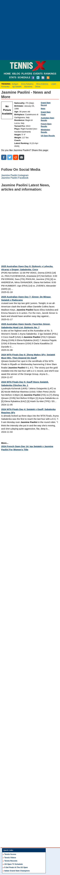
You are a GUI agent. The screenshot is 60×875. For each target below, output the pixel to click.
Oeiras (37, 87)
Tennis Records (10, 861)
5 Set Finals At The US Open (16, 867)
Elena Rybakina (27, 84)
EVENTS (38, 73)
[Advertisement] (30, 30)
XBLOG (16, 73)
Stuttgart (15, 84)
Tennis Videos (10, 858)
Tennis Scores (10, 854)
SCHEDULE (23, 77)
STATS (12, 77)
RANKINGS (50, 73)
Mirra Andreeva (42, 84)
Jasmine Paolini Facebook (14, 178)
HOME (7, 73)
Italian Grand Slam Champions (17, 871)
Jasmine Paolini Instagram (15, 175)
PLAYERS (26, 73)
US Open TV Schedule (13, 864)
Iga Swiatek (16, 87)
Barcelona (28, 87)
